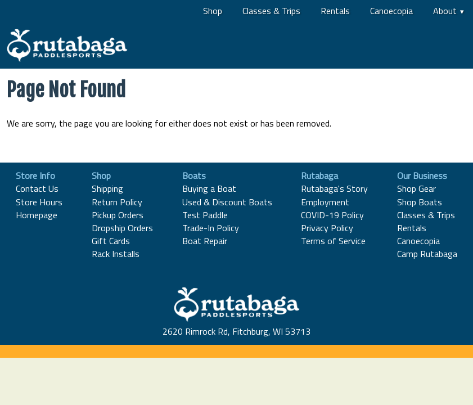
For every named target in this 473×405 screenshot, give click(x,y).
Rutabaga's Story (334, 188)
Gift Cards (111, 241)
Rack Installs (115, 253)
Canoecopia (391, 10)
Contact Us (37, 188)
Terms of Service (333, 241)
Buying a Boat (209, 188)
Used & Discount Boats (227, 202)
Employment (325, 202)
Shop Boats (419, 202)
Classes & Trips (271, 10)
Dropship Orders (122, 228)
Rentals (335, 10)
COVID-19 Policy (332, 215)
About (445, 10)
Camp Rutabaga (427, 253)
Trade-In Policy (210, 228)
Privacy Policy (327, 228)
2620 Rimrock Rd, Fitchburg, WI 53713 (236, 331)
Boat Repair (204, 241)
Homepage (36, 215)
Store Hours (39, 202)
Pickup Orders (117, 215)
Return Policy (117, 202)
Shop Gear (416, 188)
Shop (212, 10)
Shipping (107, 188)
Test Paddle (205, 215)
